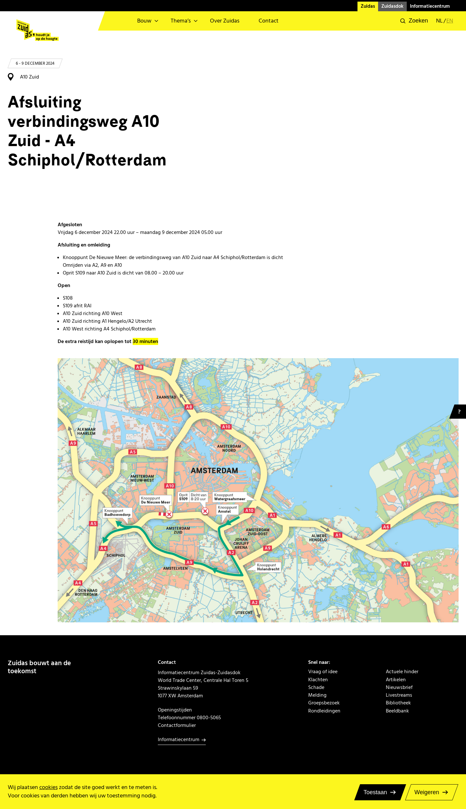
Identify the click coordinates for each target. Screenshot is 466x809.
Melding (317, 695)
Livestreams (399, 695)
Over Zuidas (224, 21)
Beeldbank (397, 710)
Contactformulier (177, 725)
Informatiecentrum (430, 6)
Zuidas (368, 6)
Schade (316, 687)
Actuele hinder (402, 671)
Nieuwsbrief (399, 687)
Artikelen (396, 679)
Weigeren (426, 792)
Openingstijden (175, 709)
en (449, 20)
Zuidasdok (392, 6)
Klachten (318, 679)
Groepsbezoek (324, 702)
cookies (48, 787)
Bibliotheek (398, 702)
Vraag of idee (323, 671)
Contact (269, 21)
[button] (414, 21)
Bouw (144, 21)
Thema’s (181, 21)
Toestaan (375, 792)
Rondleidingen (324, 710)
